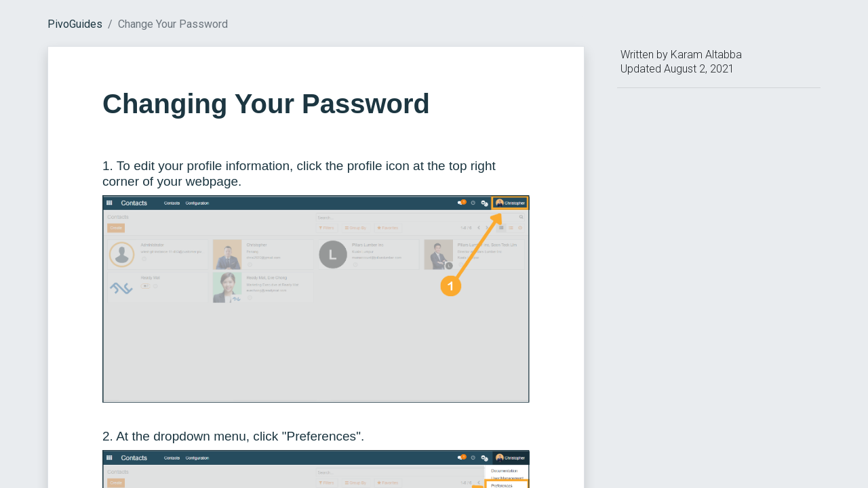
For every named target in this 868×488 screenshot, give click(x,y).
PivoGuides (74, 24)
